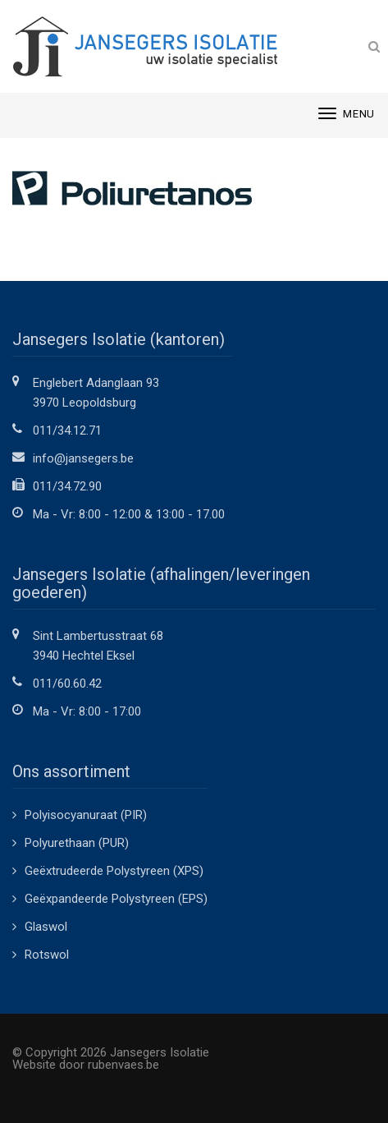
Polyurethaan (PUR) (77, 842)
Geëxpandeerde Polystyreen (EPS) (116, 898)
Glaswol (46, 926)
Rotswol (47, 954)
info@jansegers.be (83, 458)
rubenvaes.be (123, 1064)
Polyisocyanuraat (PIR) (86, 815)
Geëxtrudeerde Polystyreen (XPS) (114, 870)
